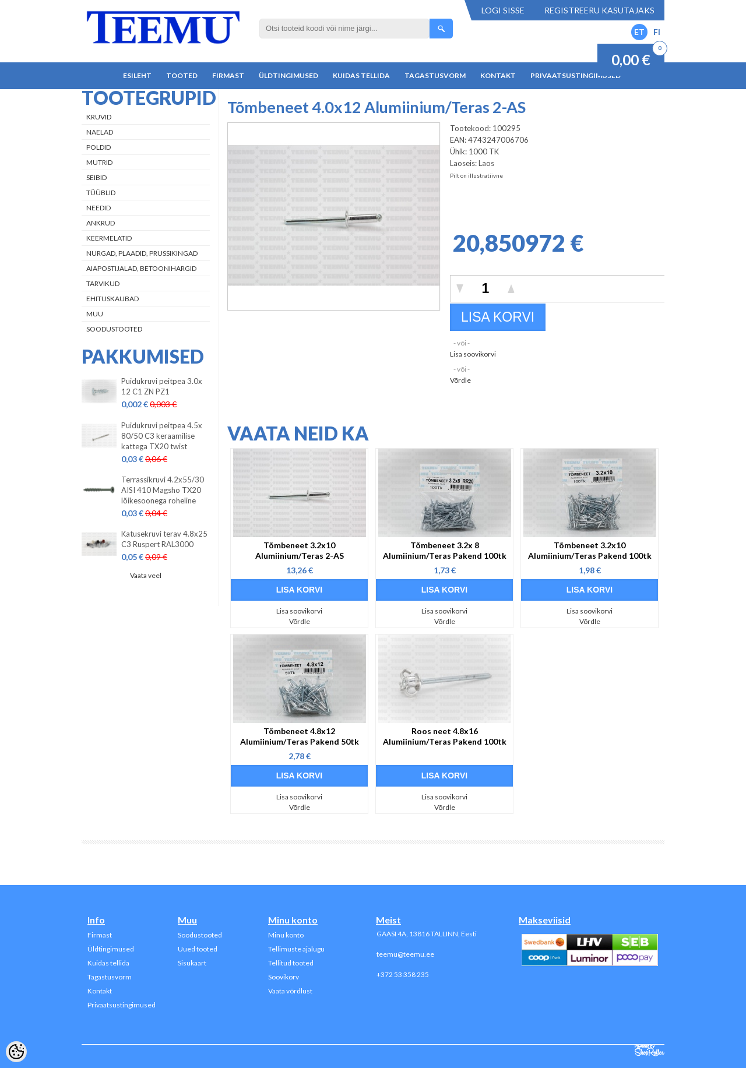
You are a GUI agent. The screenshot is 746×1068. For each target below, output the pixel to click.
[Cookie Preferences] (16, 1051)
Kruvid (98, 116)
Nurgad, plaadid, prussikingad (142, 253)
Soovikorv (283, 976)
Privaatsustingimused (575, 75)
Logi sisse (503, 10)
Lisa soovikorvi (473, 354)
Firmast (228, 75)
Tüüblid (100, 192)
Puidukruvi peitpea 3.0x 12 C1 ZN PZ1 (161, 386)
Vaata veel (145, 575)
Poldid (98, 147)
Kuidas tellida (361, 75)
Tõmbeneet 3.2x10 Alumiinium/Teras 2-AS (299, 550)
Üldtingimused (288, 75)
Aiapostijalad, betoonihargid (141, 268)
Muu (94, 313)
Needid (98, 207)
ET (639, 32)
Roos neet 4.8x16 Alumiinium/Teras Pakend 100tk (444, 736)
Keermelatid (109, 238)
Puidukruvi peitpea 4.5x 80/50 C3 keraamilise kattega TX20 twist (161, 436)
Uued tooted (197, 948)
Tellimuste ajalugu (296, 948)
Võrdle (460, 380)
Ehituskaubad (112, 298)
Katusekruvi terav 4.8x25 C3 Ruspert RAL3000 (164, 539)
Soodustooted (114, 329)
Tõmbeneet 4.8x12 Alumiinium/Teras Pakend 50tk (299, 736)
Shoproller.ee (649, 1050)
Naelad (99, 132)
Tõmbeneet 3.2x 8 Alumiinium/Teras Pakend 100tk (444, 550)
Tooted (182, 75)
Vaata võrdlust (290, 990)
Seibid (96, 177)
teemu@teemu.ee (405, 954)
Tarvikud (102, 283)
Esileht (137, 75)
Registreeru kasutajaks (599, 10)
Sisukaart (192, 962)
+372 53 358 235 (402, 974)
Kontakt (498, 75)
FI (656, 32)
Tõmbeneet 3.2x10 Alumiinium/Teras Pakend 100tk (590, 550)
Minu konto (286, 934)
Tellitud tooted (291, 962)
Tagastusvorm (435, 75)
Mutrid (99, 162)
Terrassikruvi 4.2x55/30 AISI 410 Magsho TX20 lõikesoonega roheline (162, 490)
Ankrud (100, 222)
